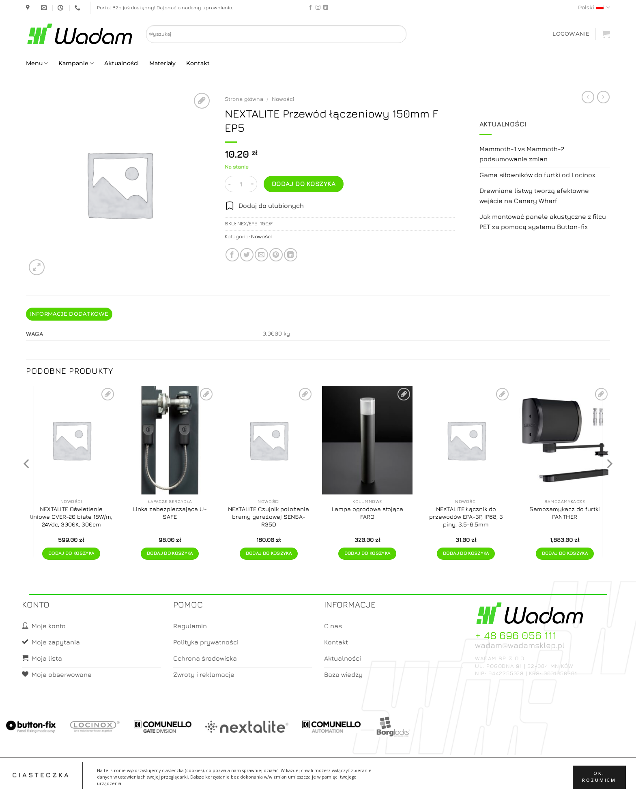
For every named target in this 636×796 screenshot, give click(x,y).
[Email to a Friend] (261, 254)
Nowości (283, 99)
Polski (594, 7)
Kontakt (198, 63)
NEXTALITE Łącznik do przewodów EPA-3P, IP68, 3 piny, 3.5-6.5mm (466, 516)
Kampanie (76, 63)
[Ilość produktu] (240, 184)
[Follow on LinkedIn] (325, 8)
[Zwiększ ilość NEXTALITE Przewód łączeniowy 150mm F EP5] (252, 184)
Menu (37, 63)
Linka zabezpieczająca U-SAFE (170, 512)
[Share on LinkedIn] (290, 254)
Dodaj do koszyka (303, 183)
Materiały (162, 63)
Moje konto (305, 783)
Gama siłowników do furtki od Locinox (537, 174)
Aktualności (121, 63)
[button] (570, 34)
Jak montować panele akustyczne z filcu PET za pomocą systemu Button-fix (542, 222)
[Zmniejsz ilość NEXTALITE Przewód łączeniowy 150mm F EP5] (229, 184)
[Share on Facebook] (232, 254)
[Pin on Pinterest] (276, 254)
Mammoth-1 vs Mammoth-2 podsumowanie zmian (521, 154)
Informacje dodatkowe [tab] (69, 314)
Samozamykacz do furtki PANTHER (564, 512)
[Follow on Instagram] (318, 8)
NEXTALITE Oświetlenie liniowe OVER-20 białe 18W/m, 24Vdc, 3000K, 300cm (71, 516)
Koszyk (337, 783)
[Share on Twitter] (247, 254)
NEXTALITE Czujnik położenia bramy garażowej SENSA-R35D (268, 516)
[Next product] (588, 97)
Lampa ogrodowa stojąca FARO (367, 512)
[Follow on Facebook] (310, 8)
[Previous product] (603, 97)
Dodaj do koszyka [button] (71, 553)
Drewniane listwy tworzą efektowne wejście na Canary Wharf (534, 196)
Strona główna (244, 99)
